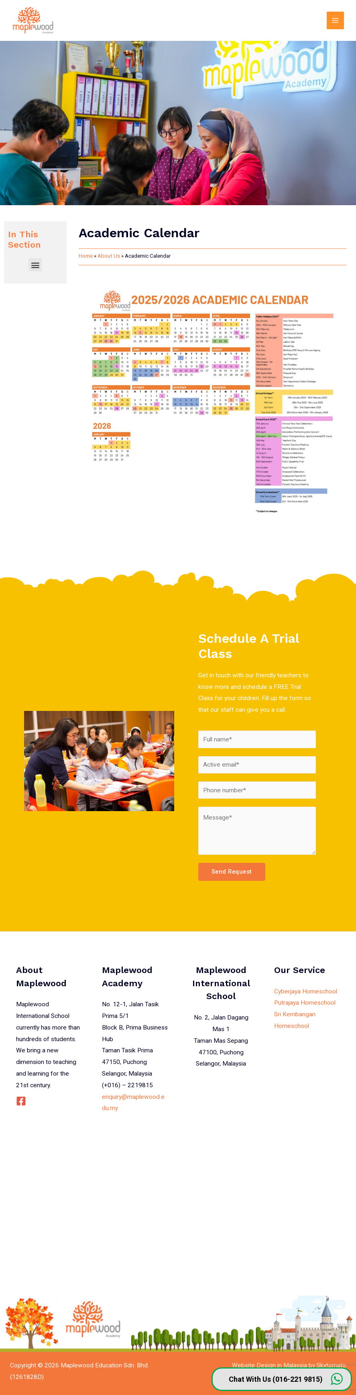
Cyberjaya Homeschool (305, 991)
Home (86, 256)
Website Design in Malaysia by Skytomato (289, 1365)
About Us (109, 256)
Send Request (232, 871)
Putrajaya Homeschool (305, 1002)
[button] (35, 264)
